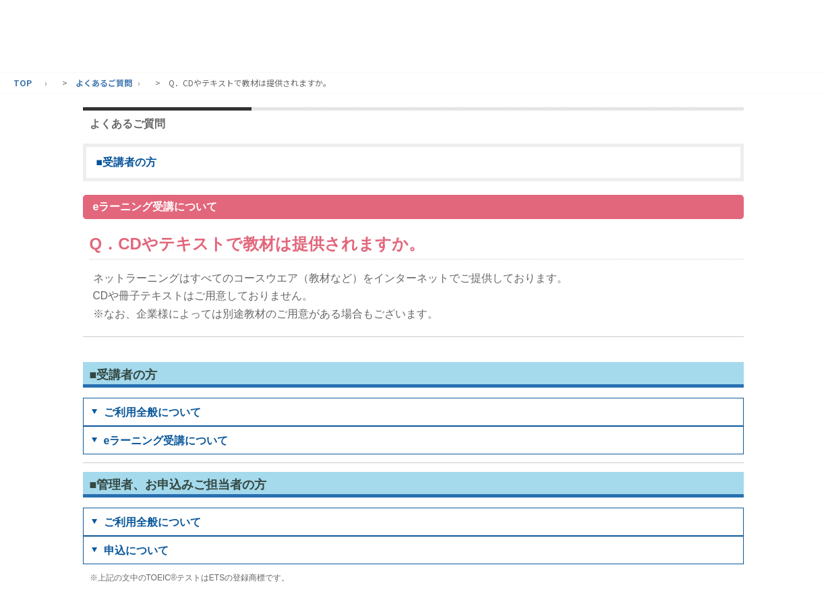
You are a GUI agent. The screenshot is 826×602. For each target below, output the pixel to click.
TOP (22, 82)
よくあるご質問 (104, 82)
